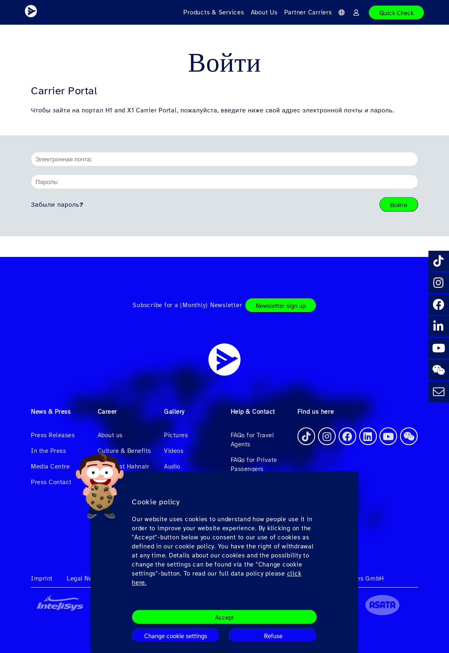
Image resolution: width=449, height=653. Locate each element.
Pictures (176, 435)
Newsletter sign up (281, 306)
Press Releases (53, 435)
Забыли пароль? (57, 204)
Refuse (273, 636)
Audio (172, 466)
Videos (173, 451)
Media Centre (50, 466)
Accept (224, 617)
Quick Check (396, 13)
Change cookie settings (175, 636)
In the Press (48, 451)
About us (110, 435)
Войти (398, 205)
